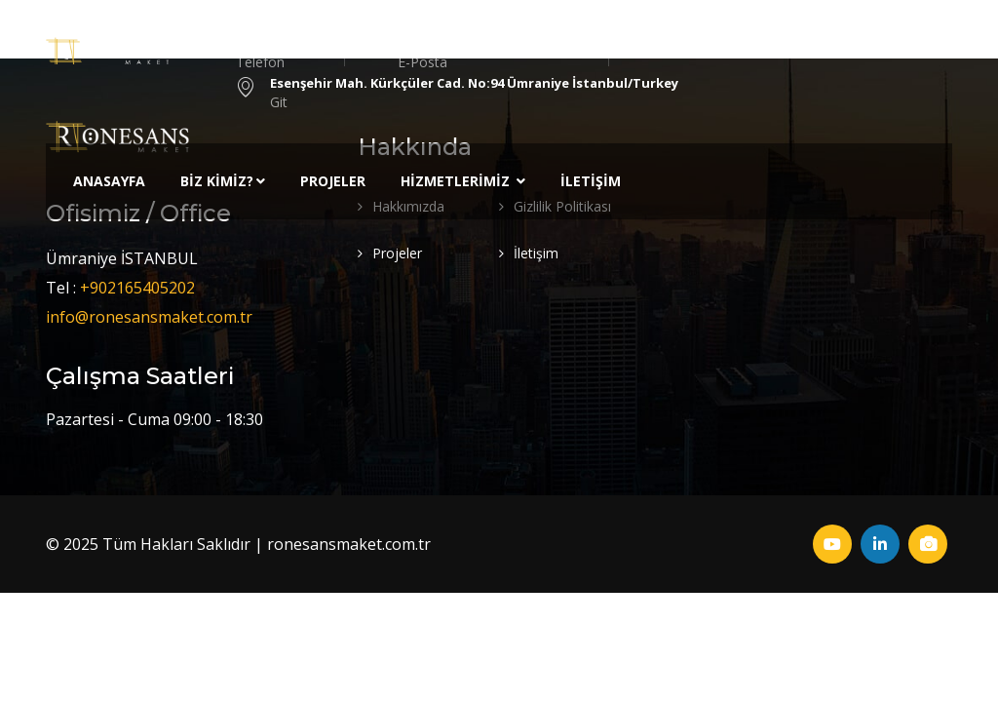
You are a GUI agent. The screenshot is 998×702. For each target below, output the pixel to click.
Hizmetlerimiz (463, 181)
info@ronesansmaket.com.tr (149, 317)
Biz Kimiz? (222, 181)
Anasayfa (109, 181)
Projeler (332, 181)
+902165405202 (137, 287)
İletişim (590, 181)
